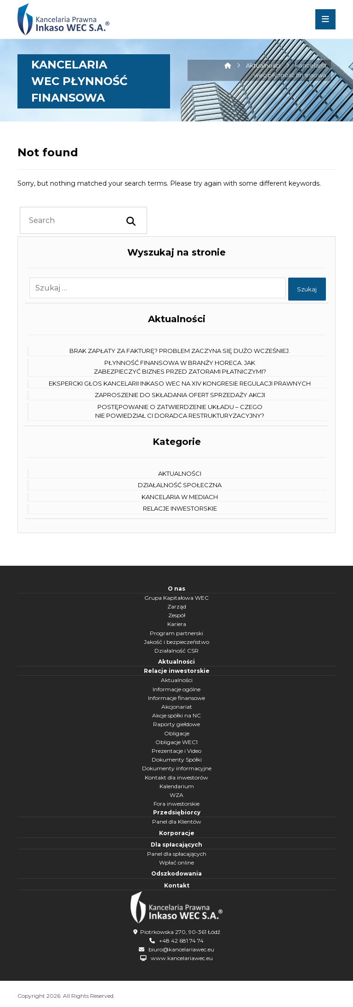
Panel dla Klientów (176, 821)
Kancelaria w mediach (180, 497)
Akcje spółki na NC (176, 715)
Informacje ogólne (176, 689)
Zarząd (176, 606)
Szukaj (306, 289)
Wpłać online (176, 862)
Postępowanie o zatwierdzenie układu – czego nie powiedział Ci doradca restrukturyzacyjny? (179, 411)
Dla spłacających (176, 844)
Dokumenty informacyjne (176, 768)
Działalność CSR (176, 650)
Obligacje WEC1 (176, 742)
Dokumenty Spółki (177, 759)
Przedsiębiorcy (176, 812)
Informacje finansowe (176, 697)
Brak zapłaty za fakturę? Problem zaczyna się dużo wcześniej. (179, 350)
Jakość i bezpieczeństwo (176, 641)
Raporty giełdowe (176, 724)
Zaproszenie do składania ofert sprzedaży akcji (180, 394)
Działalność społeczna (180, 485)
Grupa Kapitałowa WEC (176, 597)
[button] (325, 19)
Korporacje (176, 833)
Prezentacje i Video (176, 750)
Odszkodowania (176, 873)
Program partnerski (176, 633)
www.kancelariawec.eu (182, 957)
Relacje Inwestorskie (180, 508)
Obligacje (176, 733)
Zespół (176, 615)
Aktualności (179, 473)
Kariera (176, 623)
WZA (176, 794)
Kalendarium (176, 786)
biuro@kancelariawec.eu (181, 947)
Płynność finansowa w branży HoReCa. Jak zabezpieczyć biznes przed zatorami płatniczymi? (180, 367)
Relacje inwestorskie (177, 670)
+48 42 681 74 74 (181, 939)
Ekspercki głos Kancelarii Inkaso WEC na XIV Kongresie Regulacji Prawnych (180, 383)
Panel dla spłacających (176, 853)
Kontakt (176, 885)
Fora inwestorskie (176, 803)
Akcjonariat (176, 706)
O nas (176, 588)
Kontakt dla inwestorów (176, 777)
